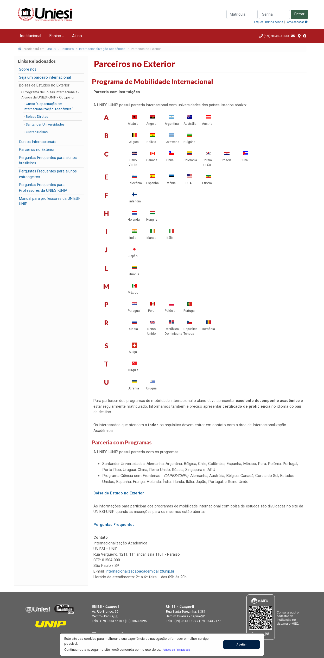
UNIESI (51, 49)
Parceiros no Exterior (37, 149)
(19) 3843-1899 (276, 36)
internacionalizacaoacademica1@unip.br (140, 571)
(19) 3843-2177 (210, 621)
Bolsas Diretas (37, 116)
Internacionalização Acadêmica (102, 49)
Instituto (68, 49)
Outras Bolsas (37, 132)
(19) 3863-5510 (111, 621)
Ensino (55, 35)
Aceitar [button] (242, 644)
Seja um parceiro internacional (45, 77)
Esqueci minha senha (268, 22)
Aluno (77, 35)
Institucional (30, 35)
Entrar (299, 14)
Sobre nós (27, 69)
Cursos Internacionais (37, 142)
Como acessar (296, 22)
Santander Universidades (45, 124)
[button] (176, 649)
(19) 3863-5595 (136, 621)
